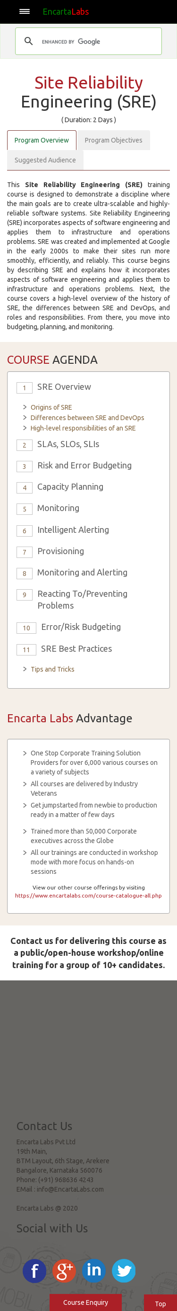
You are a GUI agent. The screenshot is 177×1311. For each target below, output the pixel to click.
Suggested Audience (45, 160)
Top (160, 1304)
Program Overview (42, 140)
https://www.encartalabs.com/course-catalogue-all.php (88, 895)
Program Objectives (114, 140)
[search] (87, 42)
